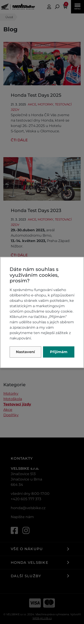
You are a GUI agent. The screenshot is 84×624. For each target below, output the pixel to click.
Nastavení (25, 352)
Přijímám (58, 352)
